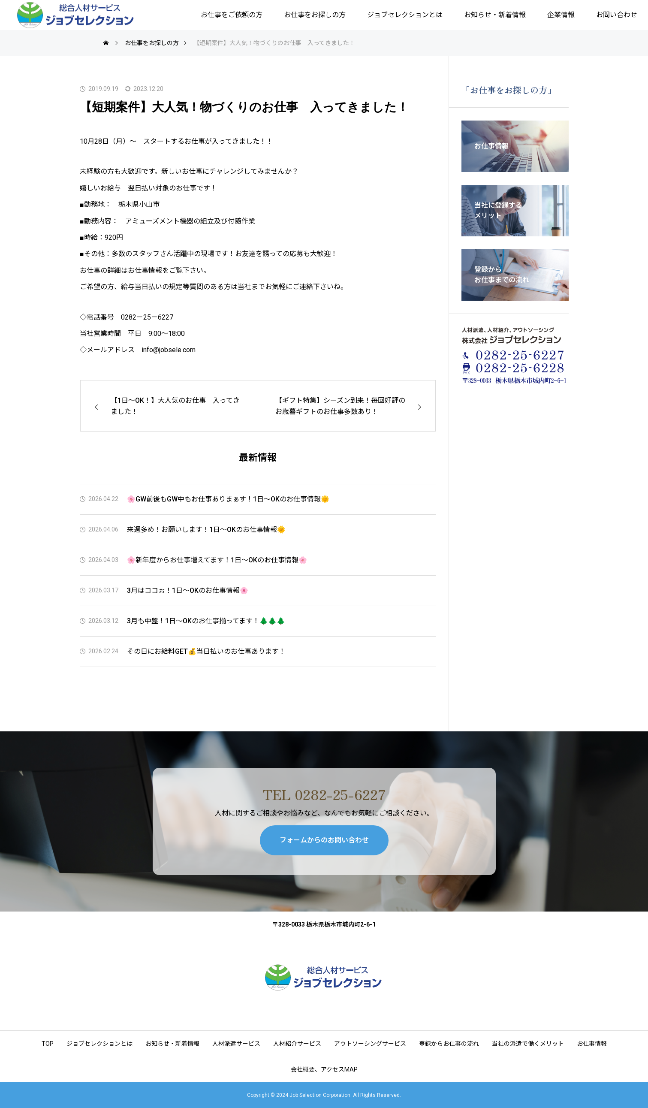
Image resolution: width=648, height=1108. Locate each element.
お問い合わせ (616, 15)
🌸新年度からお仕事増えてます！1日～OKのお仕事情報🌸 (217, 560)
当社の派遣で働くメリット (528, 1043)
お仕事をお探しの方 (315, 15)
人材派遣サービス (236, 1043)
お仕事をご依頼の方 (231, 15)
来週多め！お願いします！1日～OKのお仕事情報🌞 (206, 529)
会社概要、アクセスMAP (324, 1069)
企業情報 (561, 15)
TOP (48, 1043)
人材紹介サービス (297, 1043)
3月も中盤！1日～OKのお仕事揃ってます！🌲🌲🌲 (206, 621)
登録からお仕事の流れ (449, 1043)
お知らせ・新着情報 (495, 15)
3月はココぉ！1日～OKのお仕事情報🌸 (187, 590)
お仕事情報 (592, 1043)
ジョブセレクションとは (405, 15)
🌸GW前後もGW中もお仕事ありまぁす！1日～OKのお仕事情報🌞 (228, 499)
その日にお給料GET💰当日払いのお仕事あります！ (206, 651)
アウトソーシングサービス (370, 1043)
